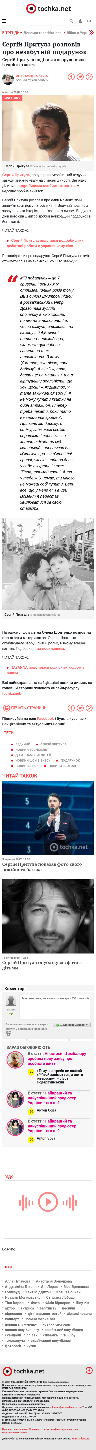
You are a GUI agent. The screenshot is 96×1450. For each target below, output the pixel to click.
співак (32, 1335)
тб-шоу (69, 1335)
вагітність (48, 1308)
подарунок (70, 760)
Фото (35, 1303)
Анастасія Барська (32, 76)
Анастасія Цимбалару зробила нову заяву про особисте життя (57, 1058)
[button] (80, 21)
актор (10, 1308)
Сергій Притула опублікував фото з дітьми (42, 965)
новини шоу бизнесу (22, 1330)
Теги (8, 1267)
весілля (68, 1308)
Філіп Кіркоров (57, 1303)
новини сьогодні (63, 766)
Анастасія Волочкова (54, 1281)
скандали (13, 1335)
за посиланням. (51, 648)
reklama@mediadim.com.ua (66, 1407)
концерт (12, 1319)
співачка (50, 1335)
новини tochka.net (32, 749)
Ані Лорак (49, 1287)
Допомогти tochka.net (42, 33)
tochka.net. (11, 693)
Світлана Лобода (60, 1297)
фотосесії (13, 1346)
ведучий (22, 744)
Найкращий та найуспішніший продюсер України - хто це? (52, 1098)
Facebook (45, 719)
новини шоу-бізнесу (32, 760)
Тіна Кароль (15, 1303)
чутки (31, 1346)
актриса (27, 1308)
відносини (13, 1314)
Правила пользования (15, 1429)
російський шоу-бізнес (64, 1330)
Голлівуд (12, 1292)
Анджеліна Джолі (20, 1287)
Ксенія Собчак (68, 1292)
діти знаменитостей (33, 755)
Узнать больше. (81, 1438)
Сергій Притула (16, 175)
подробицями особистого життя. (46, 186)
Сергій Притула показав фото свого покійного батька (42, 866)
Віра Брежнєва (76, 1287)
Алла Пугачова (17, 1281)
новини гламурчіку (21, 1324)
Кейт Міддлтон (38, 1292)
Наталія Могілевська (23, 1297)
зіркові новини (79, 1314)
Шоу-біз (82, 1303)
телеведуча (15, 1340)
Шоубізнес (12, 97)
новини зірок (27, 766)
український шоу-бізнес (51, 1340)
